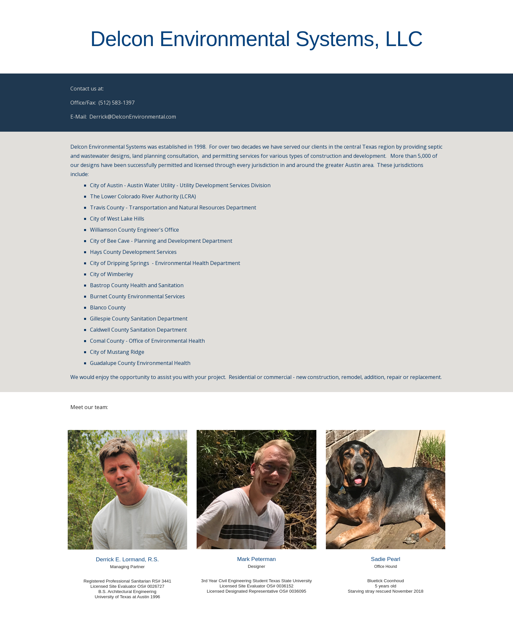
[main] (256, 39)
